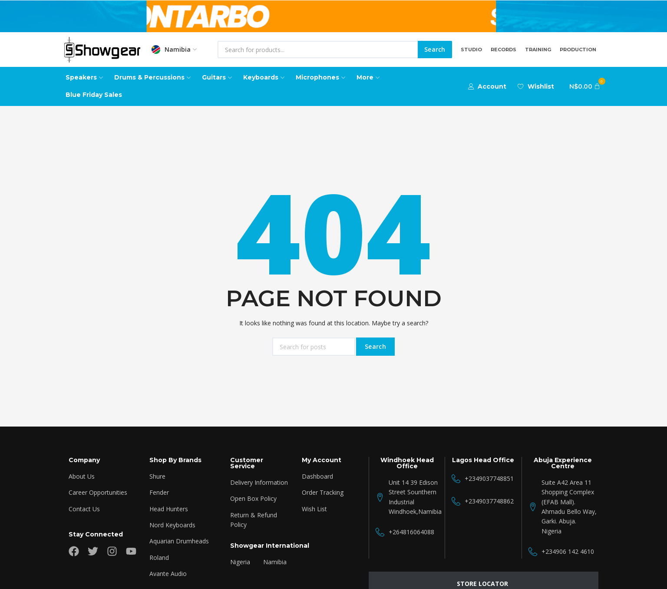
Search (435, 49)
